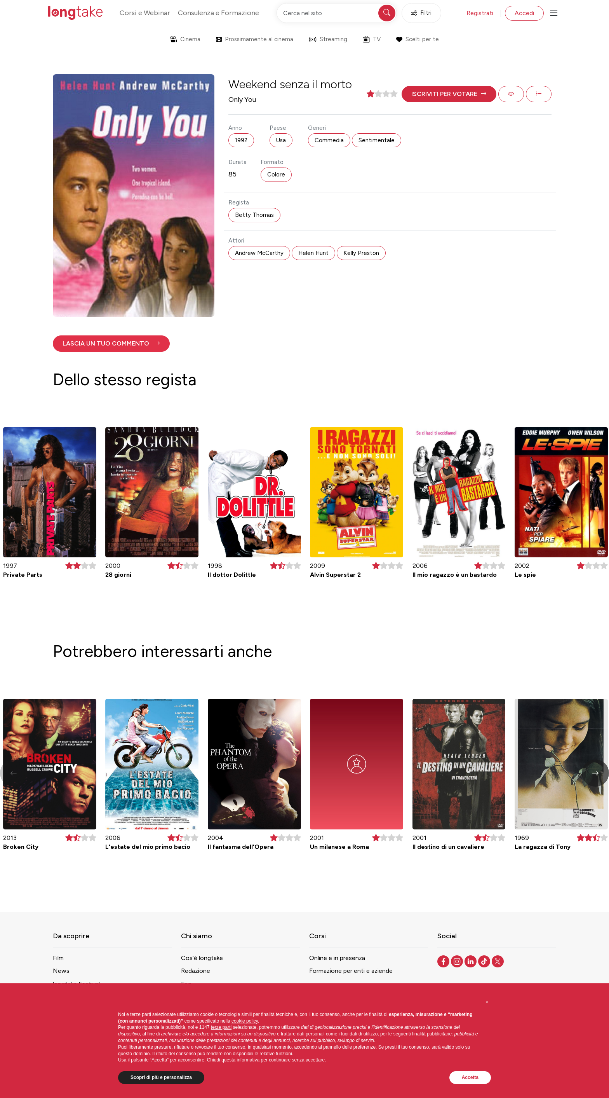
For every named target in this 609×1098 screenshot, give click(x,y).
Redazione (195, 970)
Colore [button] (276, 174)
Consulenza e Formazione (218, 13)
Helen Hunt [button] (313, 253)
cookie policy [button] (244, 1021)
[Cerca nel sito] (337, 13)
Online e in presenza (337, 958)
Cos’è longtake (202, 958)
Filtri (421, 13)
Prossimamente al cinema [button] (254, 39)
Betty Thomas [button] (254, 214)
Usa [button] (281, 140)
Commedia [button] (329, 140)
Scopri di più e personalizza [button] (161, 1077)
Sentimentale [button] (376, 140)
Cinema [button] (185, 39)
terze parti (221, 1027)
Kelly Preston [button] (361, 253)
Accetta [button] (470, 1077)
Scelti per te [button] (417, 39)
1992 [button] (241, 140)
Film (58, 958)
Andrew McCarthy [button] (259, 253)
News (61, 970)
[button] (449, 94)
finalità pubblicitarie (432, 1034)
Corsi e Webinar (145, 13)
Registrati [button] (479, 13)
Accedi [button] (524, 13)
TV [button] (372, 39)
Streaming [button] (328, 39)
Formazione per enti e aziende (351, 970)
